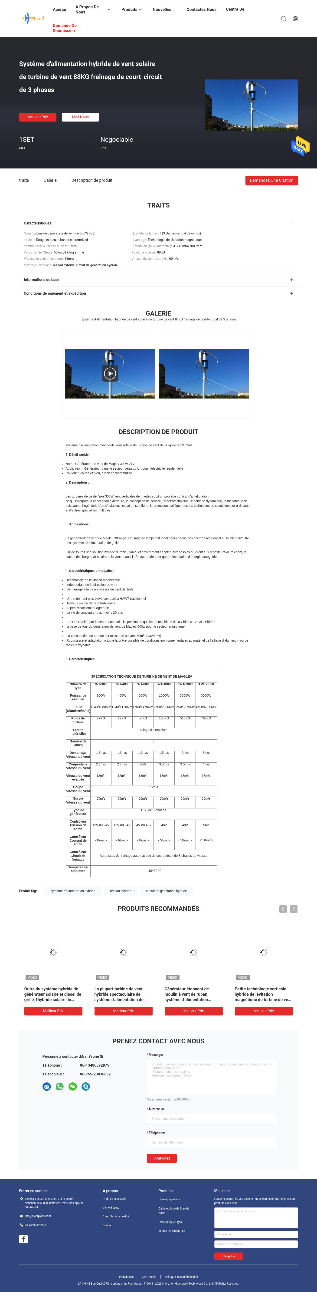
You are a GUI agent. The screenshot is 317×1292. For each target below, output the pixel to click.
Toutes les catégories (172, 1231)
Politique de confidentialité (181, 1277)
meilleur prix (37, 117)
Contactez (162, 1158)
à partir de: (157, 1109)
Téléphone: (157, 1133)
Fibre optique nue (169, 1199)
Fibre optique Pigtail (171, 1222)
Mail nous (80, 117)
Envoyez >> (229, 1256)
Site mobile (149, 1277)
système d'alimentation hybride (72, 891)
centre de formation (235, 13)
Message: (156, 1055)
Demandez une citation (272, 180)
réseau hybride (120, 891)
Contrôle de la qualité (116, 1216)
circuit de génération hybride (166, 891)
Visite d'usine (111, 1207)
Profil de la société (114, 1198)
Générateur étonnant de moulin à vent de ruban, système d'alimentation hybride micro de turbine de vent (190, 999)
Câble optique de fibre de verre (174, 1210)
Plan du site (126, 1277)
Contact (108, 1225)
